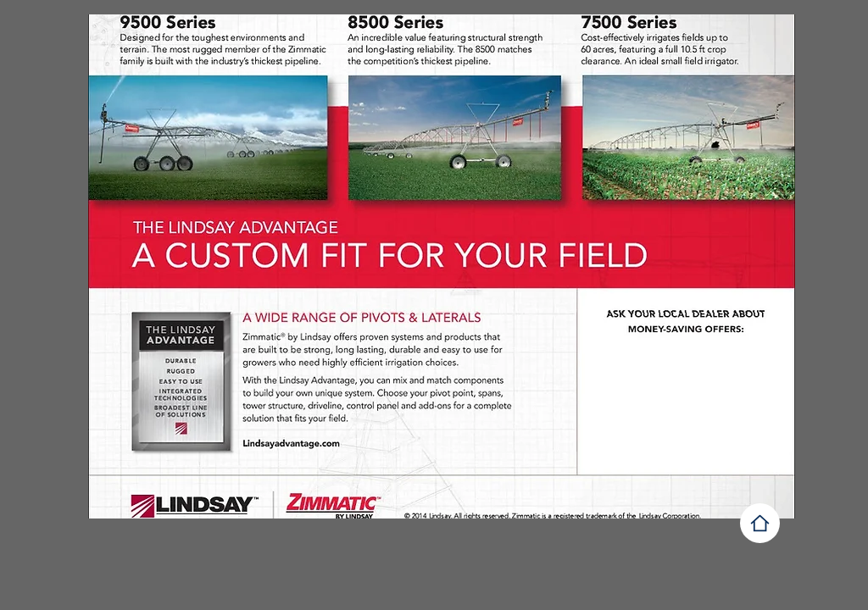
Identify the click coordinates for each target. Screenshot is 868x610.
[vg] (760, 523)
